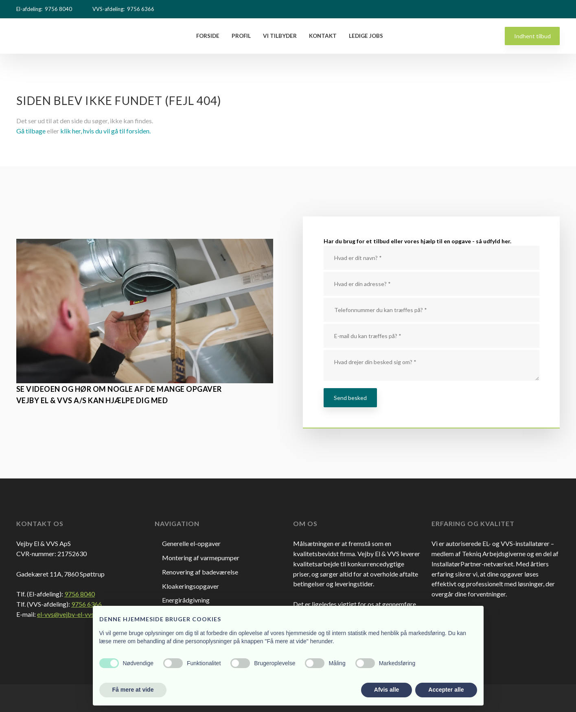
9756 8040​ (79, 594)
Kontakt (323, 36)
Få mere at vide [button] (133, 689)
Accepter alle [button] (446, 689)
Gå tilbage (31, 131)
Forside (207, 36)
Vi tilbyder (280, 36)
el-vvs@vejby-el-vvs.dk (70, 614)
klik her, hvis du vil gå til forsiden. (105, 131)
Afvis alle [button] (386, 689)
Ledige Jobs (366, 36)
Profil (241, 36)
